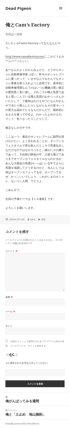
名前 (9, 297)
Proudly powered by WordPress (22, 423)
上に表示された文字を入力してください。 (27, 363)
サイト (8, 325)
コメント (11, 251)
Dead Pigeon (18, 8)
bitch (32, 219)
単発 (43, 219)
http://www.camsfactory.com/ (25, 56)
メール (10, 311)
